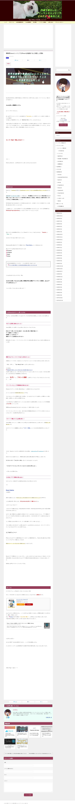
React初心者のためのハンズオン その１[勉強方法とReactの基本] (22, 746)
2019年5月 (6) (59, 252)
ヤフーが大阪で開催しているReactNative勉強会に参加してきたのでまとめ (23, 265)
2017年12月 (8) (59, 297)
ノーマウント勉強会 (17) (61, 142)
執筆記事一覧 (49, 717)
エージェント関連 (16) (62, 148)
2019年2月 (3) (59, 260)
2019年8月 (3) (59, 244)
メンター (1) (60, 153)
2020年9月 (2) (59, 218)
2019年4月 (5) (59, 255)
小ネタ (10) (59, 169)
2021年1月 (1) (59, 213)
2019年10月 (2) (59, 239)
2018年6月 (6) (59, 281)
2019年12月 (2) (59, 234)
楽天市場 (28, 604)
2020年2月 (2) (59, 229)
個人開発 (34, 22)
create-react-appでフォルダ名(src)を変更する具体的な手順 (22, 734)
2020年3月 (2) (59, 226)
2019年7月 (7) (59, 247)
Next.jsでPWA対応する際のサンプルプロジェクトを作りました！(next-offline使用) (34, 734)
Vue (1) (59, 195)
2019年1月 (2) (59, 263)
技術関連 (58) (59, 171)
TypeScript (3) (60, 190)
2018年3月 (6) (59, 289)
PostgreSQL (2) (61, 185)
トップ (5, 22)
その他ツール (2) (61, 198)
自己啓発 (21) (60, 161)
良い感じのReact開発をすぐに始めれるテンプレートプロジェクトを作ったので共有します (46, 735)
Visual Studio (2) (61, 193)
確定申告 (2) (60, 156)
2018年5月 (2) (59, 284)
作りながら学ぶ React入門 (22, 599)
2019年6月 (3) (59, 250)
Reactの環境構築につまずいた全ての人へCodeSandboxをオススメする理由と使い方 (41, 753)
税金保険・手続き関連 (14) (63, 158)
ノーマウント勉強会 (42, 22)
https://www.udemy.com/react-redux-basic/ (14, 624)
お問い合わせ (50, 22)
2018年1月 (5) (59, 295)
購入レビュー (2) (60, 203)
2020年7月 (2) (59, 221)
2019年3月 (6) (59, 258)
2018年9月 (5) (59, 273)
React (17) (60, 187)
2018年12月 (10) (60, 266)
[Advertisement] (28, 37)
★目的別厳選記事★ (19, 22)
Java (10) (59, 174)
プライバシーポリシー (59, 22)
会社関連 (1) (59, 166)
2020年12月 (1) (59, 215)
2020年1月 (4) (59, 231)
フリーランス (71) (60, 145)
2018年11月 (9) (59, 268)
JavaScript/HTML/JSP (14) (62, 177)
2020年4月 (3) (59, 223)
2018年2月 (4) (59, 292)
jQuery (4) (60, 179)
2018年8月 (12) (59, 276)
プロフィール (11, 22)
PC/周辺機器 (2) (61, 206)
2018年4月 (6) (59, 287)
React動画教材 (28, 22)
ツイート (58, 135)
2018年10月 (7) (59, 271)
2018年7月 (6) (59, 279)
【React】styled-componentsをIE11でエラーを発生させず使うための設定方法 (9, 735)
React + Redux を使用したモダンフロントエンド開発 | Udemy (20, 623)
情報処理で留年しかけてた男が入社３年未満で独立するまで (20, 369)
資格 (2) (59, 200)
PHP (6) (59, 182)
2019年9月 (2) (59, 242)
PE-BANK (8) (61, 150)
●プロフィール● (63, 124)
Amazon (20, 604)
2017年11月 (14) (60, 300)
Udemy (11, 616)
